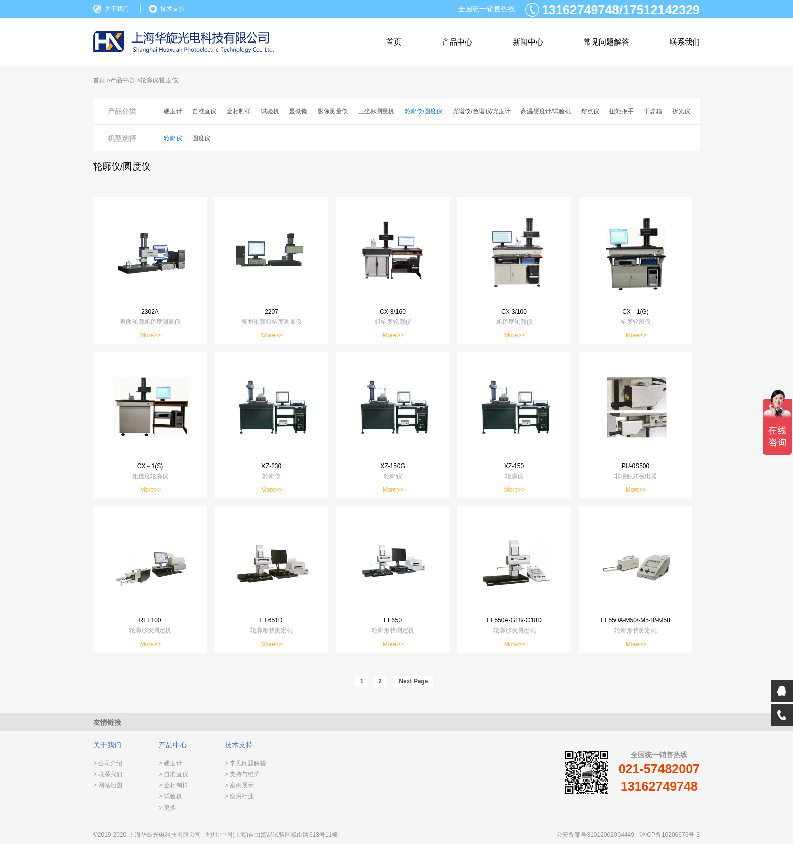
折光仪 (681, 111)
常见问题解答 (606, 41)
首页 (394, 41)
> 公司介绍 (107, 763)
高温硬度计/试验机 (546, 111)
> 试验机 (170, 796)
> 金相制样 (173, 785)
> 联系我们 (107, 774)
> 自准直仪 (173, 774)
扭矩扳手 (621, 111)
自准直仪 (204, 111)
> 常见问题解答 (245, 763)
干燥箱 (653, 111)
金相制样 (239, 111)
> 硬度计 (170, 763)
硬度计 (173, 111)
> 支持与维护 (242, 774)
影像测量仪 (333, 111)
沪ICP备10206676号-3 (669, 834)
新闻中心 (528, 41)
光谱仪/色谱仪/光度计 (482, 111)
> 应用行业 (239, 796)
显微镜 (298, 111)
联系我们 (685, 41)
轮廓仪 (173, 138)
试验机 (270, 111)
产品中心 (457, 41)
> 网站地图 (107, 785)
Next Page (413, 681)
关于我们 (117, 8)
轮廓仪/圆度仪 (424, 111)
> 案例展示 (239, 785)
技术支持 (172, 8)
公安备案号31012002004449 (595, 834)
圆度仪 (201, 138)
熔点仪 (590, 111)
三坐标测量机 (376, 111)
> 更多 (167, 807)
